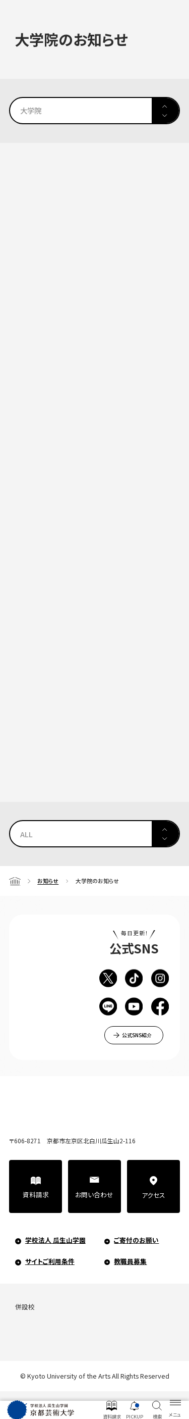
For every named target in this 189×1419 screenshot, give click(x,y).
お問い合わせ (94, 1194)
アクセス (153, 1195)
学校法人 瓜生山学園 (55, 1240)
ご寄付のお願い (136, 1240)
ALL (26, 834)
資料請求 (36, 1194)
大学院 (30, 110)
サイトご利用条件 (50, 1261)
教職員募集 (130, 1261)
